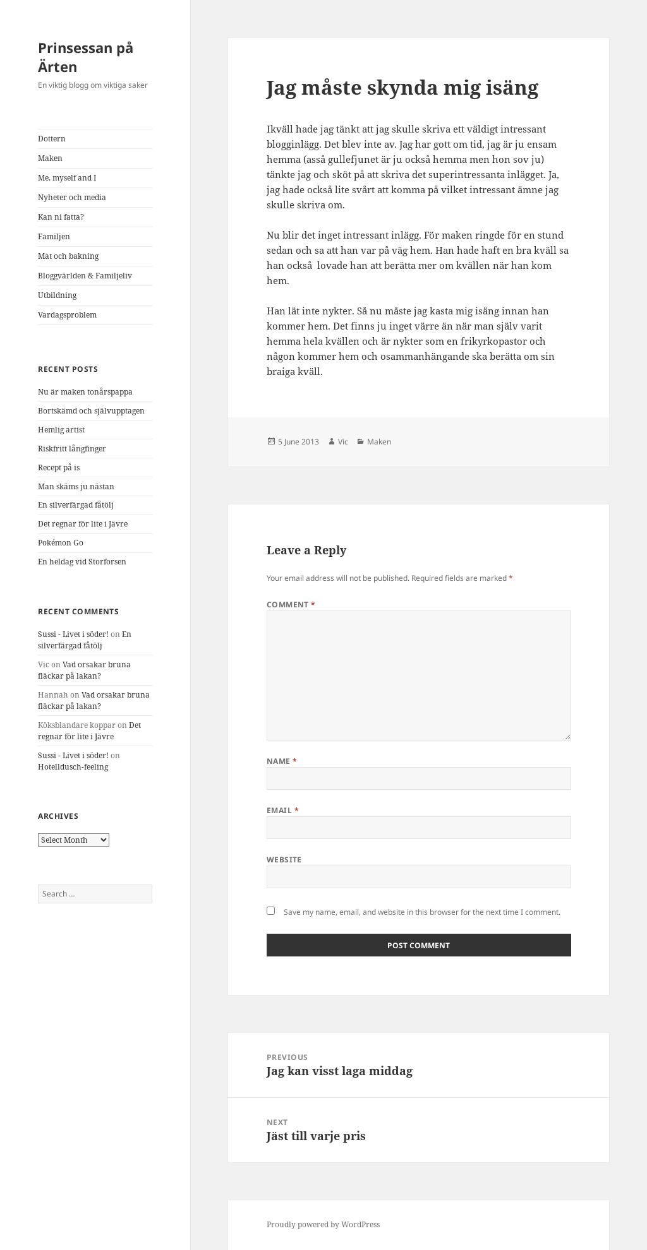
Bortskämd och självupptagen (91, 410)
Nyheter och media (72, 197)
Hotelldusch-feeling (73, 766)
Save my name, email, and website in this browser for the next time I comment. (422, 912)
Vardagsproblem (67, 314)
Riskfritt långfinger (72, 448)
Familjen (54, 236)
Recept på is (59, 467)
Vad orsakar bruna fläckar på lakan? (84, 670)
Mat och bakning (68, 256)
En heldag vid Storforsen (82, 561)
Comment (291, 604)
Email (283, 810)
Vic (343, 441)
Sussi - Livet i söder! (73, 634)
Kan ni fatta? (61, 216)
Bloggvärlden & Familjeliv (85, 275)
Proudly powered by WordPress (323, 1224)
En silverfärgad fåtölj (76, 504)
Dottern (52, 138)
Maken (50, 158)
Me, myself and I (67, 177)
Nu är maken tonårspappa (85, 391)
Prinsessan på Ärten (85, 57)
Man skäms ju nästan (76, 486)
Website (284, 859)
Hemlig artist (61, 429)
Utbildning (57, 295)
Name (282, 761)
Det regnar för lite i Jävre (83, 523)
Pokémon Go (60, 542)
